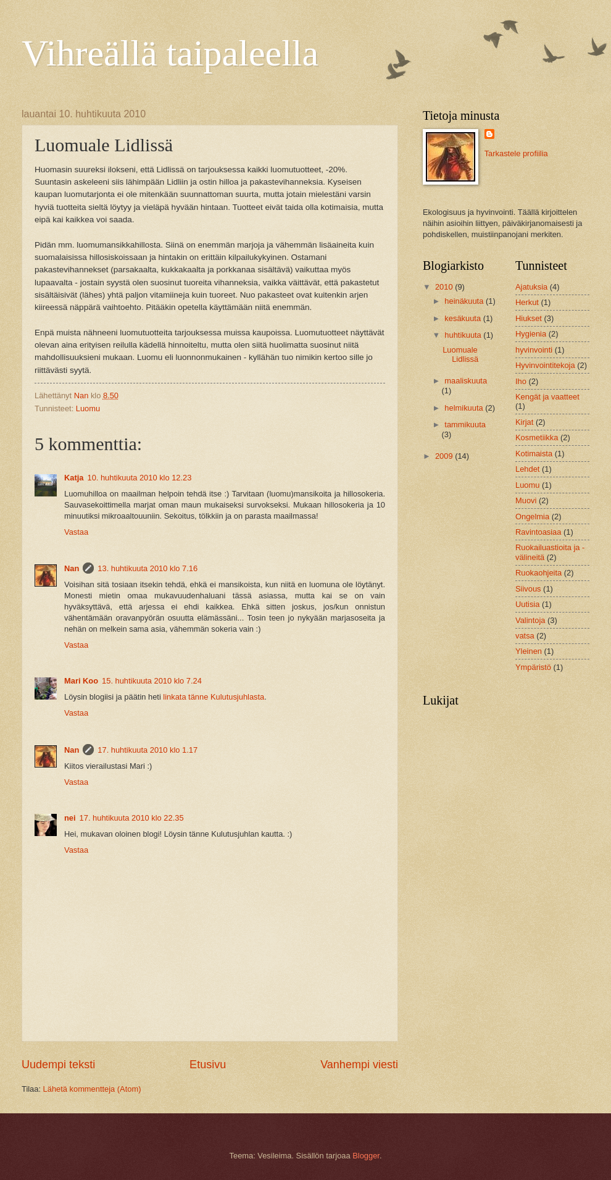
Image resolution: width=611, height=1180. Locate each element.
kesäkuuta (463, 318)
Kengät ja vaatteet (547, 396)
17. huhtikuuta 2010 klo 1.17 (147, 750)
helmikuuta (464, 407)
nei (70, 817)
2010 (445, 286)
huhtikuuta (463, 335)
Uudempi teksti (58, 1064)
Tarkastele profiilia (516, 153)
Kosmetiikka (536, 437)
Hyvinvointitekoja (545, 365)
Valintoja (530, 620)
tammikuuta (465, 424)
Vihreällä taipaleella (170, 53)
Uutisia (527, 604)
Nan (71, 568)
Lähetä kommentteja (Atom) (92, 1089)
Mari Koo (81, 680)
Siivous (528, 588)
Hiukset (528, 318)
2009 (445, 456)
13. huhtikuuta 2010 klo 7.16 (147, 568)
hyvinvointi (533, 349)
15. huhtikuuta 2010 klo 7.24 (152, 680)
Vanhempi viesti (359, 1064)
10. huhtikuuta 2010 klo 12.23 (139, 477)
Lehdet (527, 469)
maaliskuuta (465, 380)
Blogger (366, 1155)
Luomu (88, 408)
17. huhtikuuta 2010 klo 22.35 (132, 817)
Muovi (525, 500)
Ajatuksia (531, 286)
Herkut (527, 302)
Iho (520, 381)
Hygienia (530, 333)
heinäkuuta (465, 301)
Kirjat (524, 422)
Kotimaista (533, 453)
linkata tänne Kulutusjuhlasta (213, 696)
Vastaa (76, 532)
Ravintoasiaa (538, 532)
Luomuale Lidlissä (460, 354)
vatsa (524, 635)
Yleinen (528, 651)
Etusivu (207, 1064)
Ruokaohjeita (538, 572)
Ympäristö (533, 667)
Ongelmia (532, 516)
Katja (73, 477)
